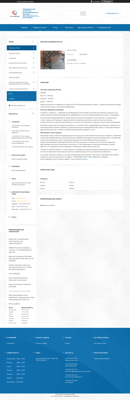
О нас (55, 27)
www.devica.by (20, 198)
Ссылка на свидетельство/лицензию (19, 291)
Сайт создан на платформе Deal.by (65, 394)
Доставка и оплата (85, 27)
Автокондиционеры (15, 73)
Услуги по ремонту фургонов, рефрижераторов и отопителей (19, 83)
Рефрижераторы (14, 53)
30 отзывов (96, 1)
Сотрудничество (104, 27)
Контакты (69, 27)
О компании (10, 343)
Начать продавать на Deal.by (25, 1)
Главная (24, 27)
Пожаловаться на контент (71, 396)
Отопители (12, 58)
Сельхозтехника (14, 77)
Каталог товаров (41, 343)
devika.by (84, 159)
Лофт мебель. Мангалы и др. (18, 68)
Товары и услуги (39, 27)
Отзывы (11, 99)
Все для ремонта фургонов (18, 63)
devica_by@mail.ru (22, 201)
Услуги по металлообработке (18, 89)
